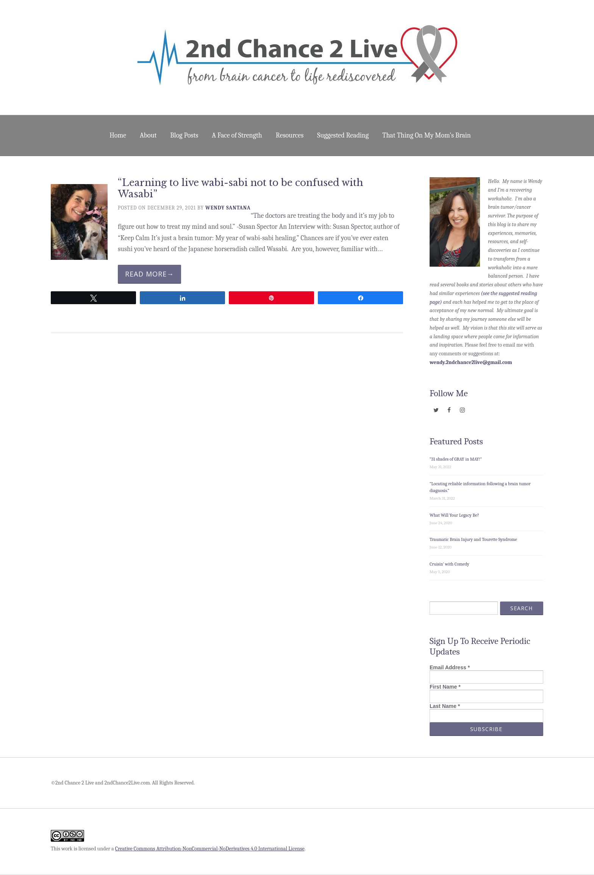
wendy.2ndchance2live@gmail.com (471, 362)
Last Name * (445, 706)
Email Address (450, 667)
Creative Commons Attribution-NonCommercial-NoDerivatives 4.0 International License (210, 848)
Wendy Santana (228, 208)
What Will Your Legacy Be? (454, 515)
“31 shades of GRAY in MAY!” (456, 459)
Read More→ (149, 273)
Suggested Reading (343, 135)
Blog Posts (184, 135)
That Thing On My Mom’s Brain (426, 135)
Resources (290, 135)
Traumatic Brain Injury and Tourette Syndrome (473, 539)
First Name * (445, 687)
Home (117, 135)
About (148, 135)
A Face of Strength (237, 135)
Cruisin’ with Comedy (449, 564)
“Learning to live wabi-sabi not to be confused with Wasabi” (240, 188)
